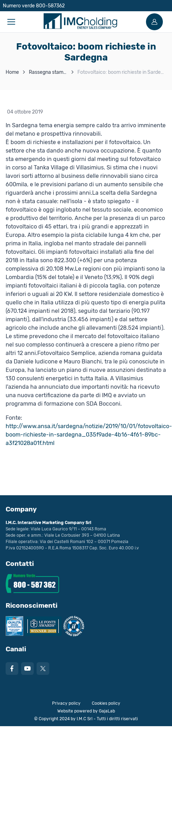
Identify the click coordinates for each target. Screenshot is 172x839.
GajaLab (107, 711)
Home (12, 72)
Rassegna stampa (49, 72)
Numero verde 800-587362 (34, 6)
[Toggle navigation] (11, 21)
